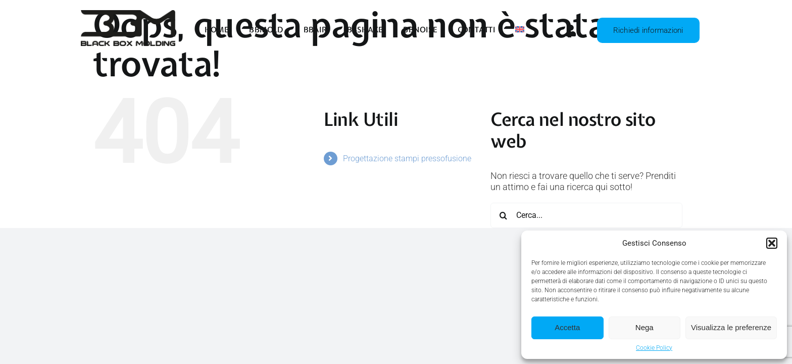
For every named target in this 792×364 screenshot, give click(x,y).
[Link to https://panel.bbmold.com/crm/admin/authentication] (566, 30)
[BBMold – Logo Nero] (128, 14)
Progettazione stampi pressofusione (407, 158)
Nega (644, 327)
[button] (772, 243)
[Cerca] (503, 215)
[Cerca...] (586, 215)
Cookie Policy (654, 347)
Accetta (567, 327)
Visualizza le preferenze (731, 327)
